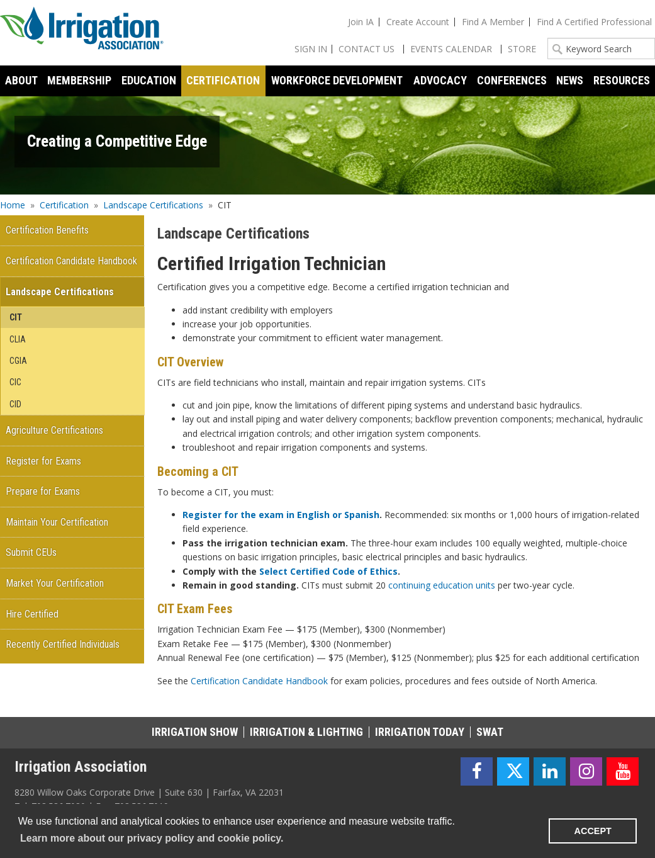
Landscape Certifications (153, 205)
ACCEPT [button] (593, 831)
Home (12, 205)
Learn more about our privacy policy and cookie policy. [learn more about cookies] (151, 838)
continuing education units (441, 585)
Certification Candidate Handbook (259, 681)
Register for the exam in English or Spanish (280, 515)
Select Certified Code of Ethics (328, 571)
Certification (64, 205)
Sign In (310, 49)
